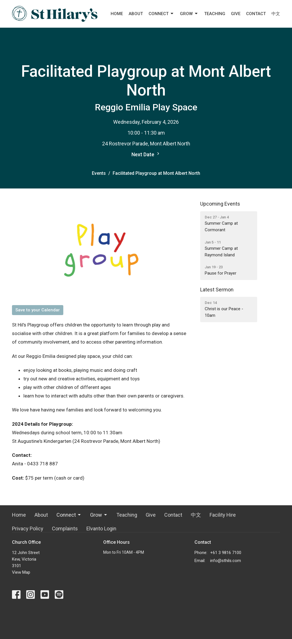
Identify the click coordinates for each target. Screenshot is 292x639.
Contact (256, 13)
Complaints (65, 529)
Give (235, 13)
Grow (189, 14)
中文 (275, 13)
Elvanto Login (101, 529)
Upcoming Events (220, 204)
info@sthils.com (225, 560)
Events (99, 173)
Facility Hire (223, 515)
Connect (161, 14)
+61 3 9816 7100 (225, 552)
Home (117, 13)
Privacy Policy (27, 529)
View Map (21, 572)
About (136, 13)
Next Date (146, 154)
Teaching (214, 13)
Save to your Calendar (37, 310)
